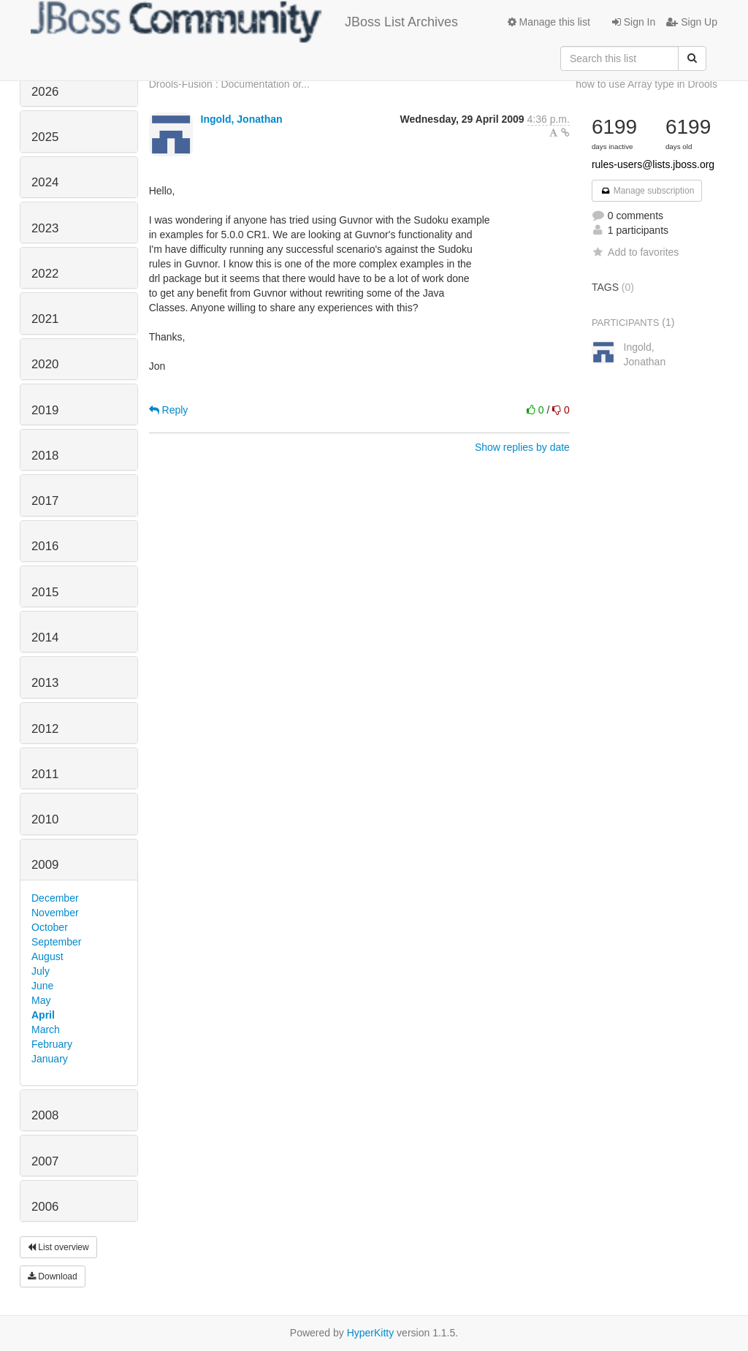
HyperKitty (370, 1333)
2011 (44, 774)
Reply (168, 410)
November (55, 912)
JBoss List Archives (244, 22)
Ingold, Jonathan (242, 119)
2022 (44, 274)
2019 (44, 410)
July (40, 971)
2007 (44, 1161)
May (40, 1000)
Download (52, 1276)
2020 (44, 364)
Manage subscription (647, 191)
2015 (44, 592)
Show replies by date (522, 447)
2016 (44, 546)
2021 (44, 319)
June (42, 986)
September (56, 942)
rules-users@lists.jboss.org (653, 164)
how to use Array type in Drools (646, 84)
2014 (44, 637)
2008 (44, 1115)
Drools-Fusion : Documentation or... (229, 84)
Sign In (633, 22)
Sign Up (691, 22)
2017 (44, 501)
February (51, 1044)
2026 (44, 92)
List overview (58, 1247)
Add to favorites (635, 252)
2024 (44, 182)
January (49, 1059)
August (47, 956)
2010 (44, 819)
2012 (44, 729)
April (43, 1015)
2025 (44, 137)
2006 (44, 1207)
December (55, 898)
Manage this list (549, 22)
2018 (44, 456)
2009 (44, 865)
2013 (44, 683)
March (45, 1029)
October (49, 927)
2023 (44, 228)
